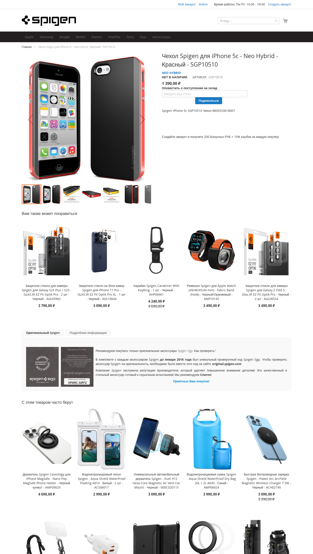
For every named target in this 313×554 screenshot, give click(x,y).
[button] (30, 119)
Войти (203, 4)
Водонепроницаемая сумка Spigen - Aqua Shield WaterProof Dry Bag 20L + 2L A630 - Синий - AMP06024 (211, 480)
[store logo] (49, 20)
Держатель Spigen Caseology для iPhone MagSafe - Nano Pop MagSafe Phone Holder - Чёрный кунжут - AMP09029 (46, 480)
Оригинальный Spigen (43, 333)
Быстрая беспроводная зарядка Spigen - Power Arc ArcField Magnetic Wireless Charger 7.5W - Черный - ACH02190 (266, 480)
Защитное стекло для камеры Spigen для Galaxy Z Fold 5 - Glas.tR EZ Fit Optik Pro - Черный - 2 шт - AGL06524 (266, 292)
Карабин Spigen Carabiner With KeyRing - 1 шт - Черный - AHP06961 (156, 290)
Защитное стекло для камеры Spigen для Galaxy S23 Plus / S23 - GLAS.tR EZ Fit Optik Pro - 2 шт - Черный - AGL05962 (46, 292)
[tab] (43, 333)
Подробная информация (88, 333)
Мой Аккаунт (187, 4)
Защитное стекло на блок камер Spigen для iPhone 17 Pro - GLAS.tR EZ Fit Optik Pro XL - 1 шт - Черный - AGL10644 (101, 292)
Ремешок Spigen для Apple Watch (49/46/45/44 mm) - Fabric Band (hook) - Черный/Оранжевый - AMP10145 (211, 292)
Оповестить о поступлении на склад (189, 88)
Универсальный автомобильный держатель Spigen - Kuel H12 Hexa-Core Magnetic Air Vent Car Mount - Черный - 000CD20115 (156, 480)
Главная (27, 47)
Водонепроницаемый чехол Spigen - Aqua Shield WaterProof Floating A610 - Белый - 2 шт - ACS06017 (101, 480)
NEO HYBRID (171, 73)
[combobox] (248, 20)
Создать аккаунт (279, 4)
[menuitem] (29, 37)
